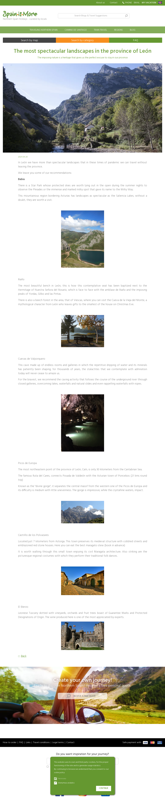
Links (28, 742)
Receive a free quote (85, 696)
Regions (118, 30)
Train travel (100, 30)
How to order (9, 742)
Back (23, 656)
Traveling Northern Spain (43, 30)
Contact (113, 2)
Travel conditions (41, 742)
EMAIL (137, 3)
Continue (103, 788)
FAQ (135, 40)
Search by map (29, 40)
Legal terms (58, 742)
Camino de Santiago (76, 30)
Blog (132, 30)
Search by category (82, 40)
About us (100, 3)
